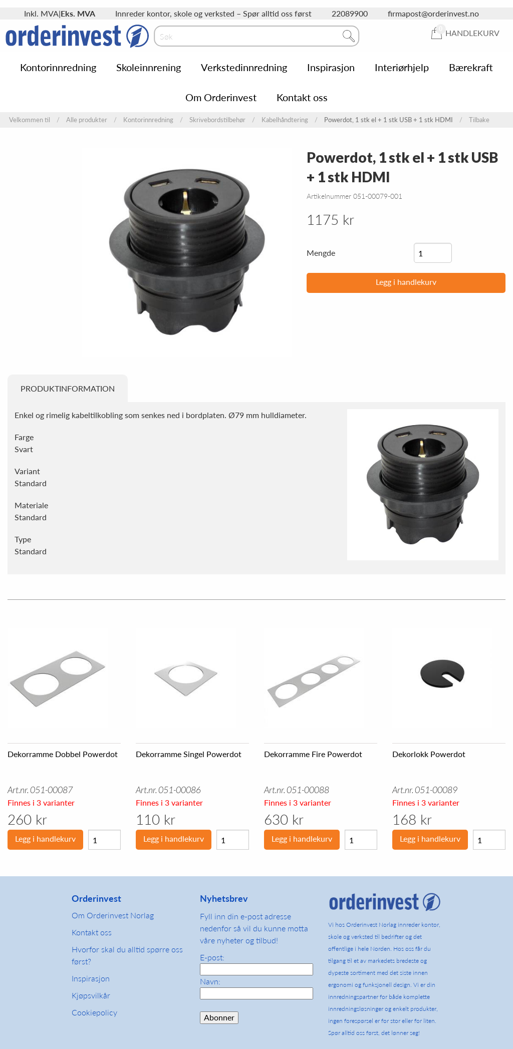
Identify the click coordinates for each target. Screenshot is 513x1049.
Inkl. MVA (41, 13)
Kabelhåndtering (285, 120)
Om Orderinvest (220, 97)
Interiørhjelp (402, 67)
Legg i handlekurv (406, 281)
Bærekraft (471, 67)
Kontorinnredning (58, 67)
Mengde (321, 252)
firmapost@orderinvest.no (433, 13)
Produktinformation (68, 388)
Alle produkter (86, 120)
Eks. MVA (78, 13)
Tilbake (479, 120)
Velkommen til (29, 120)
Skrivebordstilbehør (217, 120)
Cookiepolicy (94, 1012)
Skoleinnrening (148, 67)
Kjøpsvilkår (91, 995)
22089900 (350, 13)
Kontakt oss (302, 97)
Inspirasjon (331, 67)
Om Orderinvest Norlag (113, 915)
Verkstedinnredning (244, 67)
